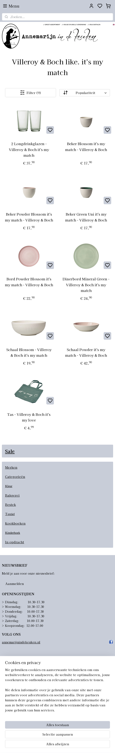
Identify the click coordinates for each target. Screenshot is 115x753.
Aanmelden (14, 583)
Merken (11, 467)
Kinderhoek (12, 532)
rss (84, 745)
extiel (11, 514)
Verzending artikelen (17, 678)
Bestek (10, 504)
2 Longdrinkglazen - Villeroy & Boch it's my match (29, 149)
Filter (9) (30, 92)
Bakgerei (12, 495)
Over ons (8, 668)
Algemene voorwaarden (19, 673)
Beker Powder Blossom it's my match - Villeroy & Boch (29, 217)
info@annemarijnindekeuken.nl (36, 723)
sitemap (77, 745)
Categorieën (15, 476)
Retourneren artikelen (18, 682)
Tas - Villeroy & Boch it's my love (29, 417)
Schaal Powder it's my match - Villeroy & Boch (86, 352)
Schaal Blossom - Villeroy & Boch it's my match (29, 352)
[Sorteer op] (85, 92)
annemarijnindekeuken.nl (21, 642)
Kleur (8, 486)
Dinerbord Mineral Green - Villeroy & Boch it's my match (86, 284)
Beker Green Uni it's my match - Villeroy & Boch (86, 217)
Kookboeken (15, 523)
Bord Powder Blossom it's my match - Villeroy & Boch (29, 281)
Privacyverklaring (15, 687)
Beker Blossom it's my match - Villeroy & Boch (86, 146)
